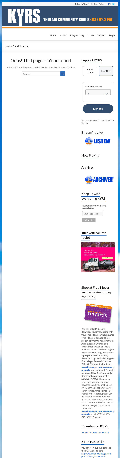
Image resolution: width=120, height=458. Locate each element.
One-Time (90, 71)
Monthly (105, 71)
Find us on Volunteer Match (95, 432)
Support (101, 35)
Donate (98, 109)
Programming (77, 35)
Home (53, 35)
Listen (91, 35)
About (63, 35)
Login (112, 35)
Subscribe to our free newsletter (94, 207)
